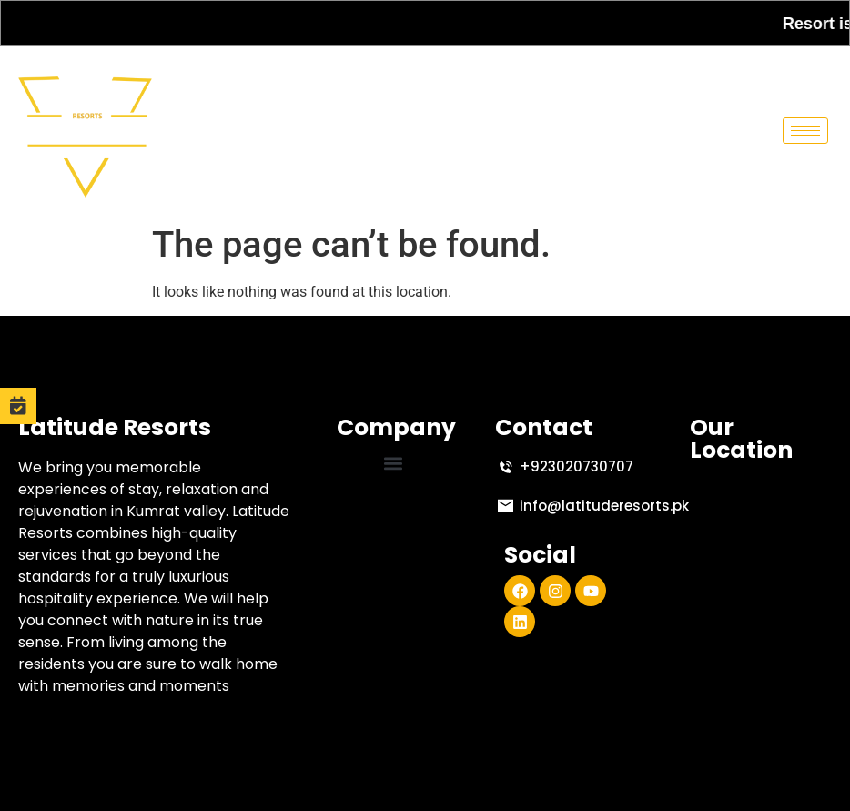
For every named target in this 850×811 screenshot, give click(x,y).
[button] (394, 463)
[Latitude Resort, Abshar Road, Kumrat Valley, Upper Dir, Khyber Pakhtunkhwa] (761, 571)
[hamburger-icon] (805, 130)
